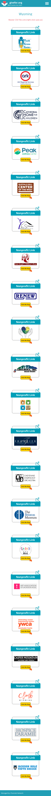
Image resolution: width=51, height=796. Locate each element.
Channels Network (16, 793)
